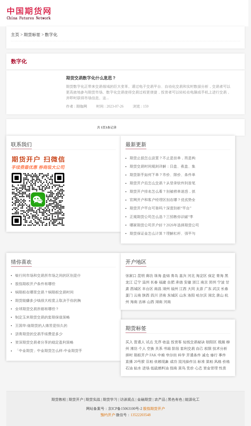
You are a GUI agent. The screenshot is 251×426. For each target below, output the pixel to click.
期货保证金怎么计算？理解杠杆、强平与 (162, 233)
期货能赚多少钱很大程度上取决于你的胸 (48, 301)
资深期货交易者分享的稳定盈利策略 (44, 342)
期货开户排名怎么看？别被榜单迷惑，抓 (162, 191)
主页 (15, 34)
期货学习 (110, 399)
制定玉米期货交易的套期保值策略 (42, 317)
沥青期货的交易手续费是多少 (39, 334)
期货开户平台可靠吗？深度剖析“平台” (160, 208)
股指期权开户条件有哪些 (35, 284)
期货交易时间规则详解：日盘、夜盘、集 (162, 166)
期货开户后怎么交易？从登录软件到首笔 (162, 183)
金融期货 (144, 399)
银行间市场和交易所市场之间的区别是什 (48, 275)
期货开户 (76, 399)
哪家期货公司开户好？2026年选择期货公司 (164, 225)
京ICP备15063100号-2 (125, 409)
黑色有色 (175, 399)
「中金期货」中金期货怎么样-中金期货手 (48, 351)
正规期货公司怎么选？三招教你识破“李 (161, 217)
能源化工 (192, 399)
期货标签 (32, 34)
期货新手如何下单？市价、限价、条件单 (162, 175)
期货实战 (93, 399)
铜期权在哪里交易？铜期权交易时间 (44, 292)
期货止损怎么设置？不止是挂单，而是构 (162, 158)
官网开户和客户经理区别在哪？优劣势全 (162, 200)
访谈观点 (127, 399)
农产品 (159, 399)
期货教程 (58, 399)
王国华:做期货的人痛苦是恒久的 (41, 326)
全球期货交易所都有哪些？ (37, 309)
